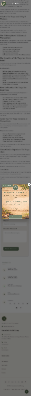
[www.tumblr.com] (24, 303)
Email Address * (7, 212)
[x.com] (20, 303)
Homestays (5, 361)
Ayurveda (4, 365)
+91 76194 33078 (14, 270)
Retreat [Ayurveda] (4, 369)
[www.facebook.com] (11, 303)
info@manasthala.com (15, 294)
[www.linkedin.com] (28, 303)
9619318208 (5, 350)
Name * (4, 196)
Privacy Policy (7, 389)
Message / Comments (9, 229)
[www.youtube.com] (18, 308)
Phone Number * (7, 204)
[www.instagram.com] (16, 303)
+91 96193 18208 (14, 278)
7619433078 (5, 344)
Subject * (5, 220)
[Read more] (27, 392)
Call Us (15, 3)
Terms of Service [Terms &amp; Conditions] (15, 389)
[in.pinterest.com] (22, 308)
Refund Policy (24, 389)
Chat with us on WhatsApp (16, 286)
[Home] (3, 3)
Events (3, 373)
